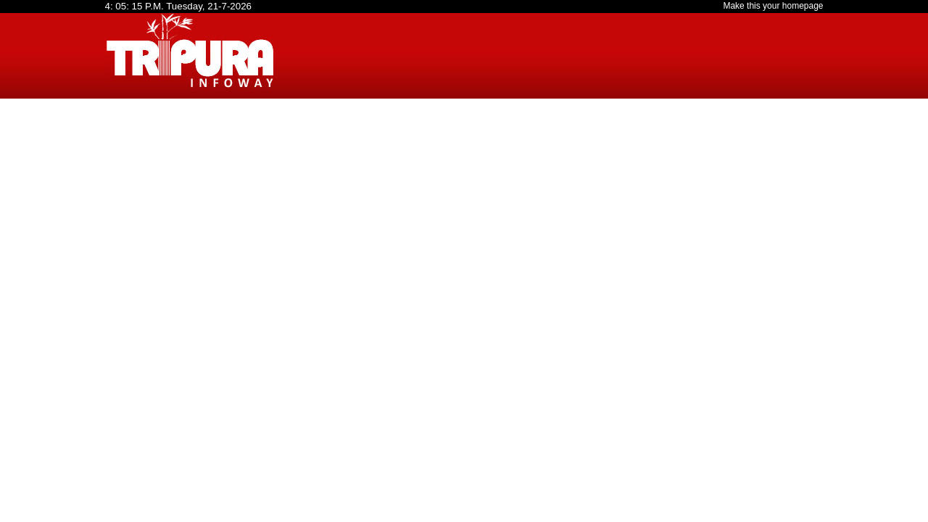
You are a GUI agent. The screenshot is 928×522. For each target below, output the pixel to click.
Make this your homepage (773, 6)
